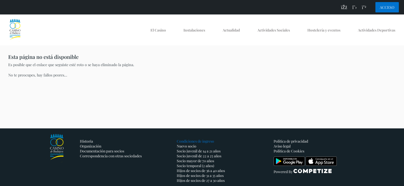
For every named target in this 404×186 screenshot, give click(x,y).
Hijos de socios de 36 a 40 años (201, 170)
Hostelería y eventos (323, 30)
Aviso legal (282, 146)
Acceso (387, 7)
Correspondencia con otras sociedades (111, 155)
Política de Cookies (289, 151)
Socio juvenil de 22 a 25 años (199, 155)
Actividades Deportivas (376, 30)
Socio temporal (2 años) (195, 165)
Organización (90, 146)
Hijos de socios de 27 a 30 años (201, 180)
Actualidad (231, 30)
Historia (86, 141)
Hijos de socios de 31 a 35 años (200, 175)
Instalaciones (194, 30)
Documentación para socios (102, 151)
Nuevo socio (186, 146)
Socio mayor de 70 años (195, 160)
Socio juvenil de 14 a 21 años (199, 151)
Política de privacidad (291, 141)
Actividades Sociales (273, 30)
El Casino (158, 30)
